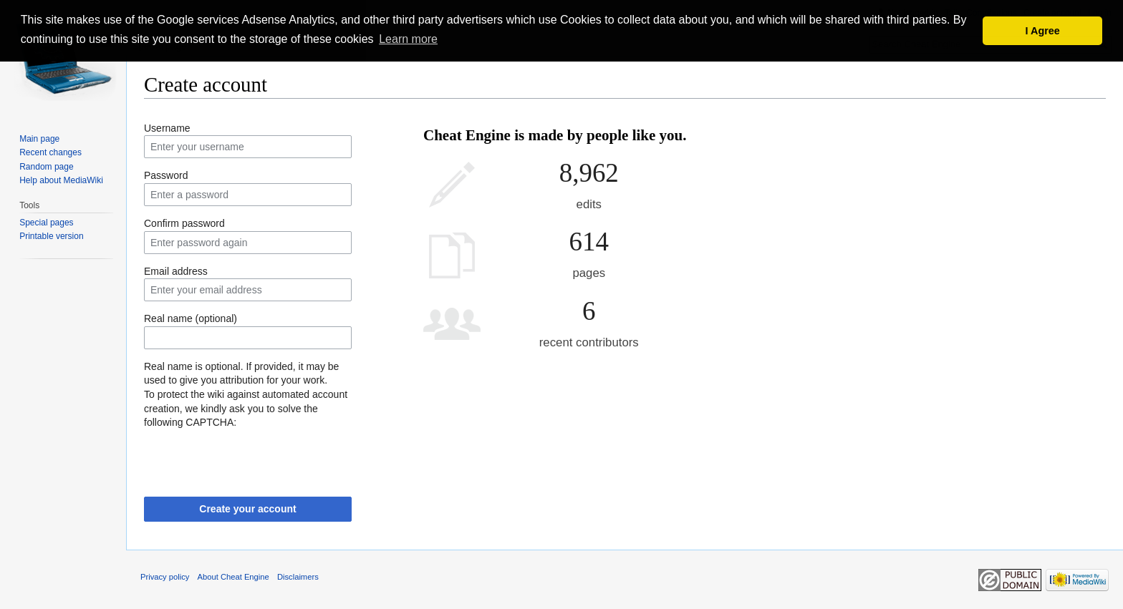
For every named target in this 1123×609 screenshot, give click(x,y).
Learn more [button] (408, 39)
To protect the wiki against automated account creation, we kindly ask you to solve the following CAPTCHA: (245, 408)
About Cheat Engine (233, 577)
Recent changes (50, 152)
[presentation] (253, 458)
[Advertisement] (896, 164)
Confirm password (184, 223)
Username (167, 128)
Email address (176, 271)
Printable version (51, 236)
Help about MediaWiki (61, 180)
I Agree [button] (1043, 30)
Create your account (247, 509)
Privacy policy (164, 577)
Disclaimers (298, 577)
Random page (46, 167)
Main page (39, 139)
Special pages (46, 223)
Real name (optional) (190, 318)
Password (166, 175)
